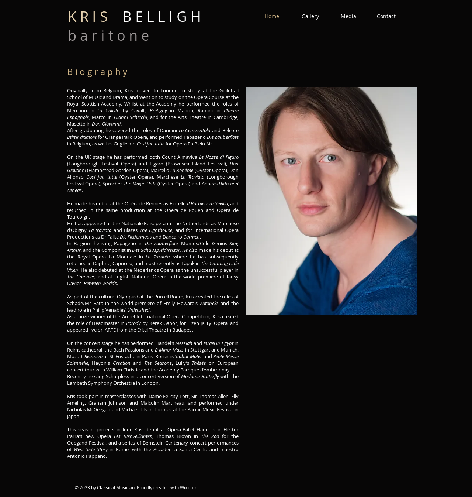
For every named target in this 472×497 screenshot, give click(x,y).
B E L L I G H (134, 16)
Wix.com (188, 487)
